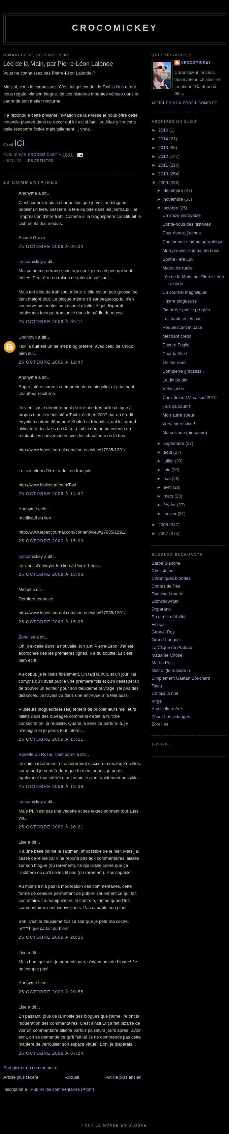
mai (168, 478)
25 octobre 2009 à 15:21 (51, 739)
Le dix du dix (174, 379)
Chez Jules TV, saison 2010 (189, 397)
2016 (163, 130)
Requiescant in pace (182, 327)
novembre (174, 199)
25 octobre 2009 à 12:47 (51, 362)
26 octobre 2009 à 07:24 (51, 1053)
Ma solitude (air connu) (184, 432)
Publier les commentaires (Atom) (62, 1089)
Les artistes (40, 161)
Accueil (72, 1077)
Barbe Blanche (166, 563)
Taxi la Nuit (113, 86)
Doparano (161, 609)
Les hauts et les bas (181, 318)
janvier (171, 513)
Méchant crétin (176, 336)
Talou (157, 685)
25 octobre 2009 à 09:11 (51, 321)
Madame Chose (167, 655)
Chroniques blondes (171, 578)
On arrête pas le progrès (186, 309)
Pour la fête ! (174, 353)
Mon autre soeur (178, 415)
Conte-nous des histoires (186, 224)
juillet (169, 460)
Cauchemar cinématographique (192, 241)
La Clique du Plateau (172, 647)
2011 (163, 165)
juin (168, 469)
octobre (171, 207)
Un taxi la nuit (165, 693)
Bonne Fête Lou (178, 259)
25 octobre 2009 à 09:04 (51, 246)
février (170, 504)
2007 (163, 533)
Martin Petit (163, 662)
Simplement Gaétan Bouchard (181, 678)
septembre (175, 443)
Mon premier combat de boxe (190, 250)
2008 (163, 524)
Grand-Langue (166, 639)
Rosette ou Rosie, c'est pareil (47, 754)
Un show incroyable (181, 215)
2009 (163, 182)
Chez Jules (162, 570)
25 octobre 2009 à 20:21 (51, 826)
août (168, 452)
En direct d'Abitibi (168, 616)
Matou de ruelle (177, 268)
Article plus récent (20, 1077)
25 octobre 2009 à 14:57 (51, 493)
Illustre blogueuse (179, 301)
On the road (174, 362)
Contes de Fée (166, 586)
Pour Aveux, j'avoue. (182, 232)
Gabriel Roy (163, 631)
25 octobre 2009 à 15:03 (51, 540)
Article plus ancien (124, 1077)
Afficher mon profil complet (184, 103)
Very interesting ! (178, 423)
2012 (163, 156)
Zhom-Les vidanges (171, 716)
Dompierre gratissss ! (183, 371)
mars (169, 496)
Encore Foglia (175, 344)
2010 (163, 173)
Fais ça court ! (176, 406)
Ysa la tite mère (167, 708)
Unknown (28, 337)
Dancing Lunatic (167, 593)
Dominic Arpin (165, 601)
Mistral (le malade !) (171, 670)
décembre (174, 190)
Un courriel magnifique (184, 292)
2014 (163, 138)
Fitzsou (159, 624)
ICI (19, 143)
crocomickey (115, 28)
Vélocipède (173, 388)
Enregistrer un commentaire (30, 1067)
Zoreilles (27, 637)
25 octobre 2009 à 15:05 (51, 621)
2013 (163, 147)
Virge (157, 701)
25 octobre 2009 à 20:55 (51, 991)
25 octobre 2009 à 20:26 (51, 937)
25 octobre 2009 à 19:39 (51, 786)
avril (168, 487)
